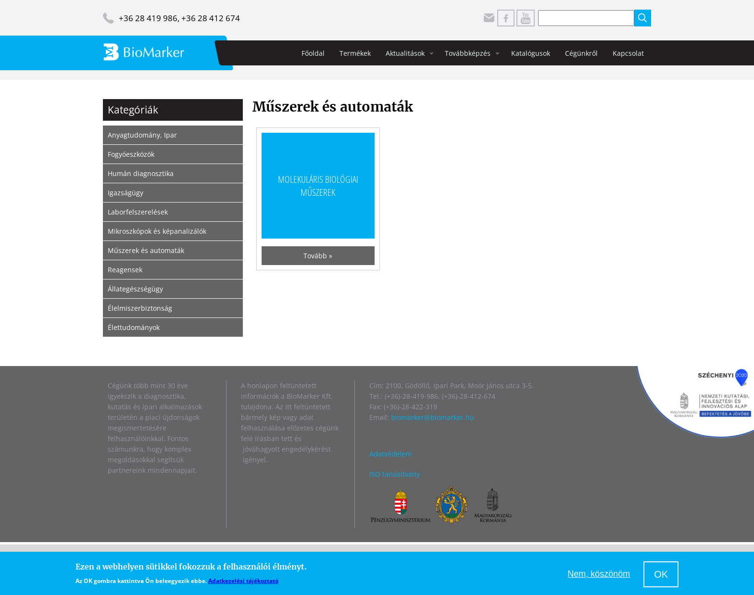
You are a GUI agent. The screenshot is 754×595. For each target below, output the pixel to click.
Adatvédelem (390, 453)
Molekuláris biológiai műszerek (318, 186)
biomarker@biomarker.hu (432, 417)
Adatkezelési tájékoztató (243, 581)
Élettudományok (134, 327)
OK (661, 574)
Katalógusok (530, 53)
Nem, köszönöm (598, 574)
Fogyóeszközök (131, 154)
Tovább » (317, 255)
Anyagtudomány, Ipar (142, 134)
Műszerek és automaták (146, 250)
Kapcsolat (628, 53)
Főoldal (313, 53)
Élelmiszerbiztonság (140, 308)
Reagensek (125, 269)
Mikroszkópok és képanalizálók (157, 231)
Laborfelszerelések (138, 211)
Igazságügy (125, 192)
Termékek (355, 53)
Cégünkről (581, 53)
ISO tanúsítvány (394, 474)
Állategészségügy (135, 288)
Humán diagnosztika (141, 173)
